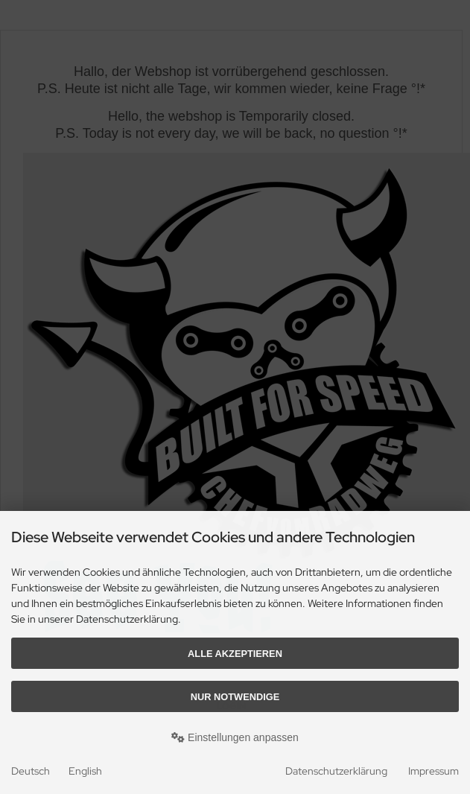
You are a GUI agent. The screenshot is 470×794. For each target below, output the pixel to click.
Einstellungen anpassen (235, 737)
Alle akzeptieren (235, 653)
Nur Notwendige (235, 696)
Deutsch (30, 771)
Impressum (433, 771)
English (85, 771)
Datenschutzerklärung (336, 771)
